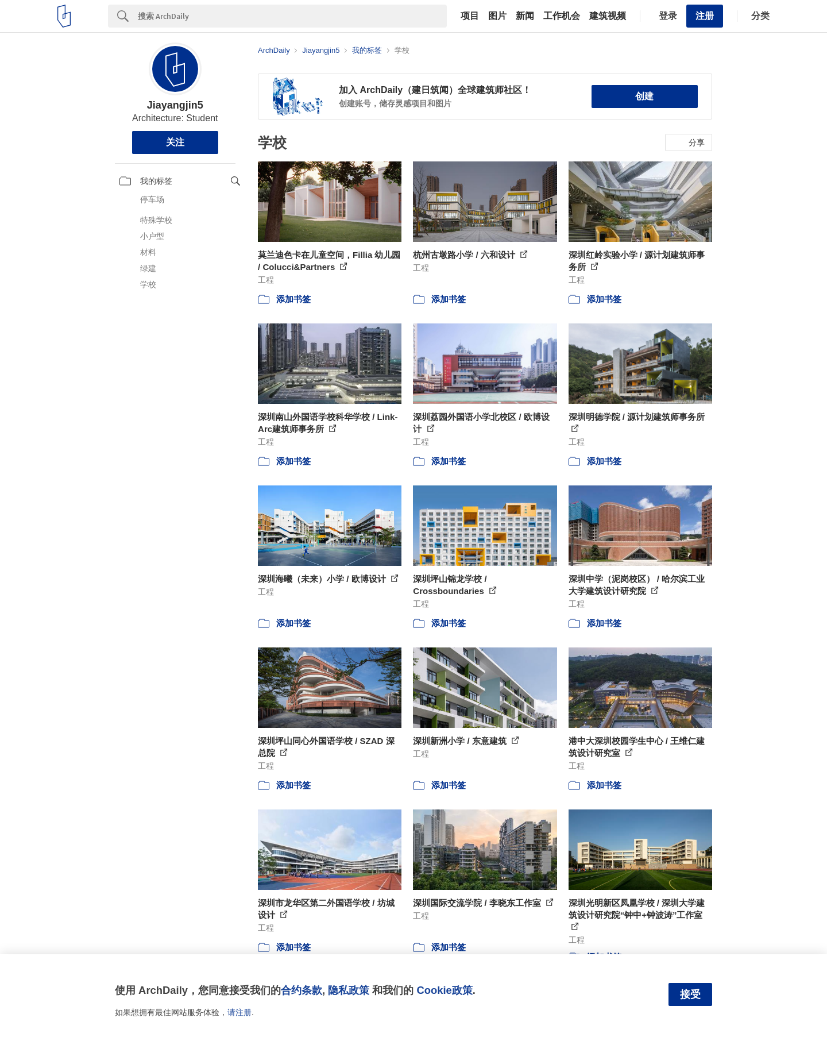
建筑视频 (607, 16)
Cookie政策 (444, 990)
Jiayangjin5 (175, 105)
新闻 (525, 16)
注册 (704, 16)
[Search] (292, 16)
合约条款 (301, 990)
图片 (497, 16)
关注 (175, 142)
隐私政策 (348, 990)
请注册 (239, 1012)
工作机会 (561, 16)
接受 (690, 994)
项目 (470, 16)
